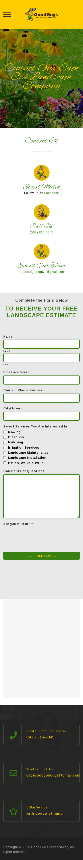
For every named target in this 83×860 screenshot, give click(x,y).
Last (6, 364)
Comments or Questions (24, 471)
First (6, 351)
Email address (16, 372)
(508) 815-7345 (41, 232)
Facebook (51, 193)
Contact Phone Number (24, 390)
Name (7, 336)
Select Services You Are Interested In (35, 426)
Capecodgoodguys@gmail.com (41, 272)
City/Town (13, 408)
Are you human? (18, 524)
